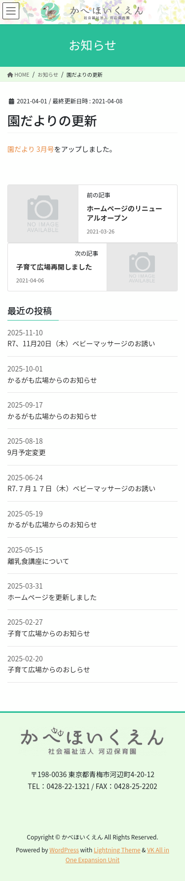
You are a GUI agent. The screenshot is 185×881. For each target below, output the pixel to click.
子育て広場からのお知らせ (48, 633)
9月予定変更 (26, 452)
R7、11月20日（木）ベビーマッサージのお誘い (81, 343)
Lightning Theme (117, 849)
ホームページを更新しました (52, 597)
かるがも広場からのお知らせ (52, 380)
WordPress (64, 849)
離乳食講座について (38, 561)
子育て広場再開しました (54, 267)
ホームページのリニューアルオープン (124, 213)
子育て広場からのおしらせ (48, 669)
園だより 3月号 (30, 149)
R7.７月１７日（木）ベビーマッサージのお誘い (81, 488)
